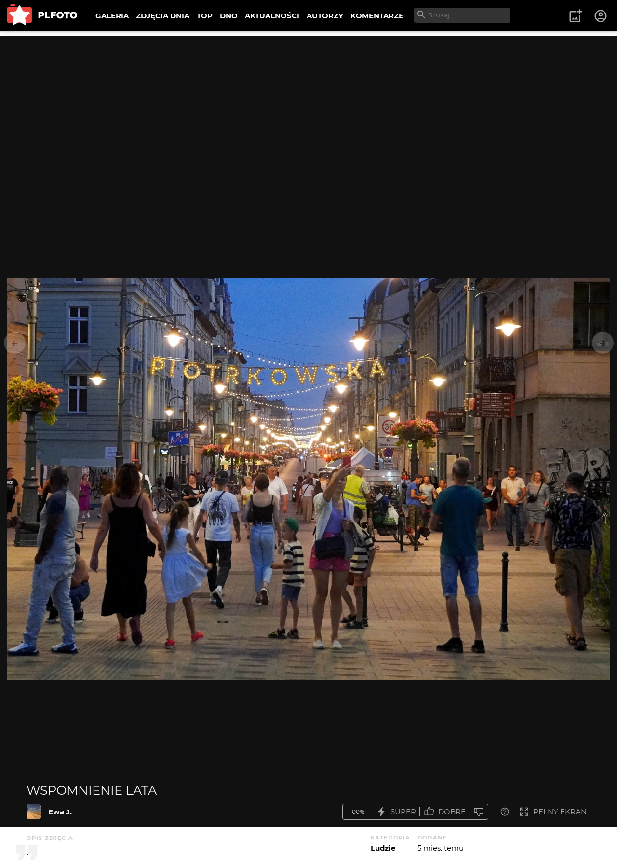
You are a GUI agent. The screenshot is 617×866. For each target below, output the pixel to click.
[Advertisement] (308, 103)
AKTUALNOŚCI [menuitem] (272, 15)
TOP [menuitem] (205, 15)
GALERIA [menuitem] (112, 15)
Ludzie (383, 847)
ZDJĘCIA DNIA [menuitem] (162, 15)
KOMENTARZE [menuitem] (376, 15)
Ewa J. (60, 811)
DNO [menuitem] (229, 15)
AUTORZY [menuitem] (325, 15)
